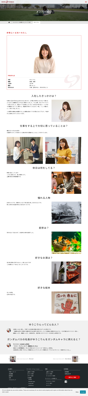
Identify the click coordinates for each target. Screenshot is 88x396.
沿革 (10, 378)
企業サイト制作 (30, 372)
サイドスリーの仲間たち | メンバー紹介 (22, 22)
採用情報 (67, 372)
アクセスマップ (12, 379)
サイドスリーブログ (50, 381)
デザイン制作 (30, 376)
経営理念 (11, 376)
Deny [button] (77, 392)
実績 (46, 369)
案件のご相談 (74, 377)
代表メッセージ (12, 372)
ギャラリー (48, 385)
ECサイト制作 (30, 374)
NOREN (30, 379)
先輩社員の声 (68, 374)
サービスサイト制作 (50, 376)
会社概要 (11, 374)
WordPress (31, 385)
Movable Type (31, 381)
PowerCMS (30, 383)
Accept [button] (83, 392)
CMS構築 (29, 378)
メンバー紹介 (49, 383)
